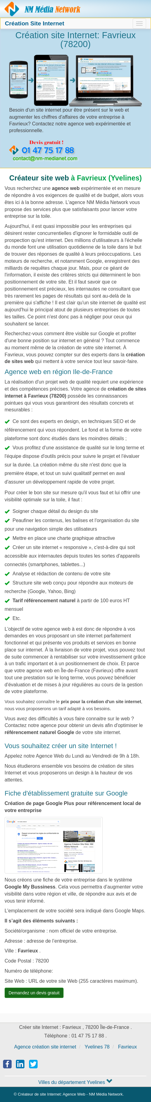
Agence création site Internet (43, 9)
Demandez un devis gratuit (34, 992)
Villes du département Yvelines (75, 1082)
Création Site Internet (34, 23)
